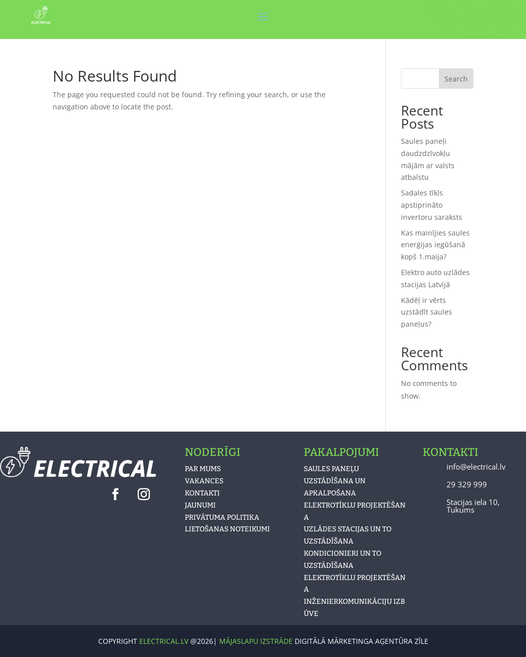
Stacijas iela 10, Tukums (473, 506)
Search (456, 79)
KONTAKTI (202, 493)
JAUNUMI (200, 505)
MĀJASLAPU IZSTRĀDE (257, 641)
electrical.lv (163, 641)
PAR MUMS (203, 469)
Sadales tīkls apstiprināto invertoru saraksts (431, 205)
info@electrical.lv (476, 466)
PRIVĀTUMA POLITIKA (222, 517)
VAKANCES (204, 481)
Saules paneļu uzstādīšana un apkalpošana (335, 481)
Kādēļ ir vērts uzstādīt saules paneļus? (426, 312)
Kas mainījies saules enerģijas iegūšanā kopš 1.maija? (435, 245)
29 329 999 (467, 484)
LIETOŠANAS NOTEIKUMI (227, 529)
